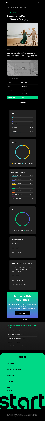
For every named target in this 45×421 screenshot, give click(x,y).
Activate (22, 313)
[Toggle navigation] (38, 2)
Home (8, 7)
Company (10, 381)
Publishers (10, 363)
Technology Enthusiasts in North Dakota (17, 338)
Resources (10, 375)
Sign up (9, 390)
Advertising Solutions (14, 369)
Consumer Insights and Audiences (20, 7)
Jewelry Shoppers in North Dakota (16, 334)
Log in (9, 387)
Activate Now (22, 102)
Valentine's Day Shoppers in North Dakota (17, 345)
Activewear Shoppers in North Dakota (16, 331)
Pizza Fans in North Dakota (14, 342)
